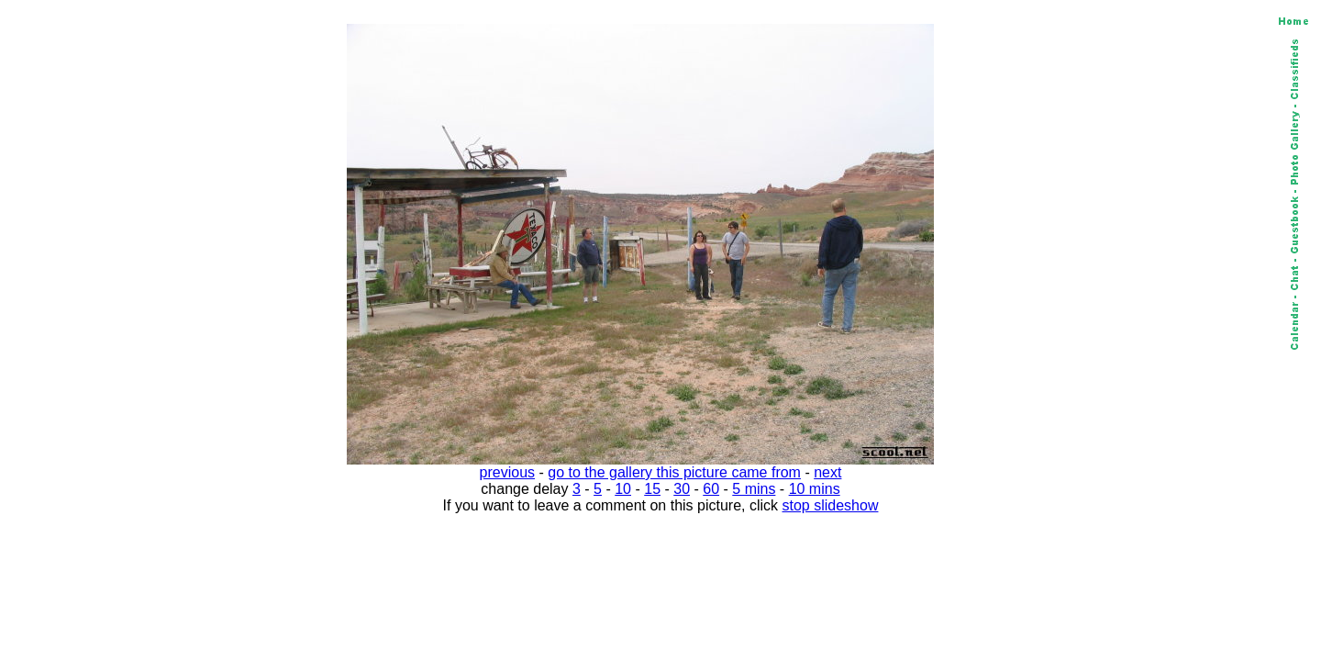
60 (711, 489)
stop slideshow (831, 505)
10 (623, 489)
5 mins (753, 489)
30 (681, 489)
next (827, 472)
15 (652, 489)
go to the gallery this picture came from (674, 472)
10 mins (814, 489)
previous (507, 472)
